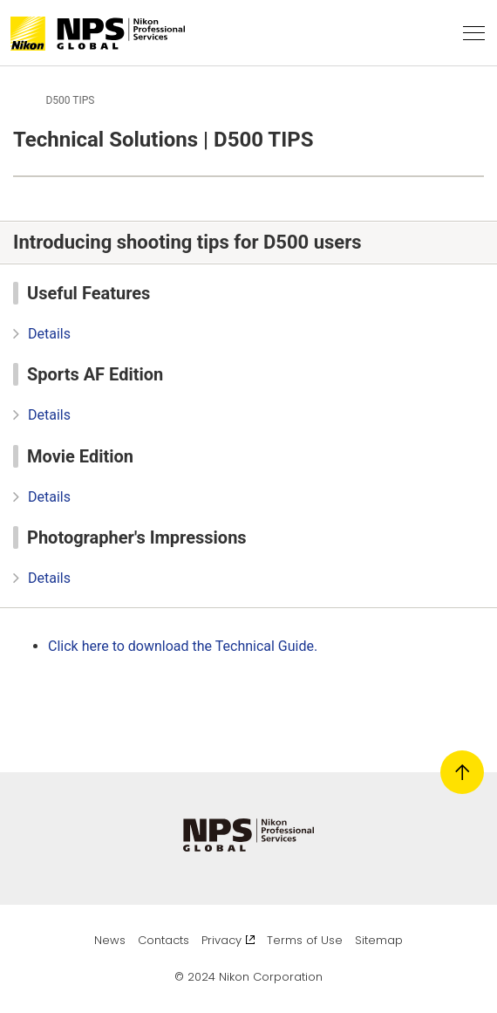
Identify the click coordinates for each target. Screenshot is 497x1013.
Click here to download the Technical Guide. (191, 646)
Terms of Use (305, 940)
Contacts (163, 940)
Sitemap (379, 940)
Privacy (228, 940)
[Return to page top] (462, 772)
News (110, 940)
